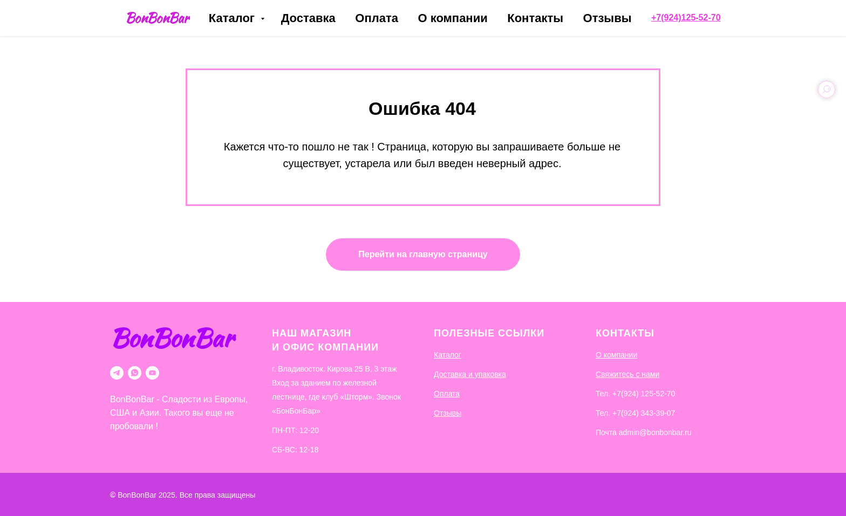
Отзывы (607, 18)
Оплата (376, 18)
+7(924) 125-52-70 (643, 393)
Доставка (308, 18)
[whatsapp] (134, 373)
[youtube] (152, 373)
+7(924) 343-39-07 (643, 413)
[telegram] (117, 373)
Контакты (535, 18)
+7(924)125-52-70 (686, 17)
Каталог (233, 18)
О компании (452, 18)
